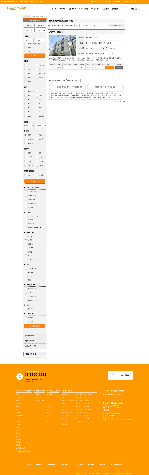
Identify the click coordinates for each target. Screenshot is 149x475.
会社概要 (106, 9)
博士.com (91, 473)
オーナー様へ (95, 9)
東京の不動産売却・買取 (112, 394)
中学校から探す (40, 30)
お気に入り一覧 (30, 346)
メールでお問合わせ (120, 375)
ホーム (54, 9)
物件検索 (62, 9)
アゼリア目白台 (56, 32)
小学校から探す (29, 30)
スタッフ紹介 (83, 9)
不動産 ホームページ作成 (80, 473)
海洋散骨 (98, 473)
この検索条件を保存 (115, 25)
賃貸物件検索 (29, 336)
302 (52, 67)
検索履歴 (116, 2)
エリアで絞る (29, 25)
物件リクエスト (30, 341)
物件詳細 (119, 67)
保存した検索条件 (129, 2)
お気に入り (110, 67)
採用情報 (115, 9)
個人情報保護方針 (117, 464)
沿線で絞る (41, 25)
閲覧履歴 (106, 2)
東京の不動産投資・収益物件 (113, 391)
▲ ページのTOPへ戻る (118, 101)
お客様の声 (72, 9)
